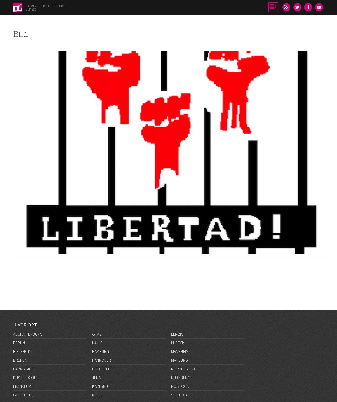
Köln (97, 395)
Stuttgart (181, 395)
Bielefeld (22, 351)
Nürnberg (180, 377)
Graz (97, 334)
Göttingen (23, 395)
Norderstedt (184, 368)
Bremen (20, 360)
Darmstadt (23, 368)
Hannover (101, 360)
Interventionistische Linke (44, 7)
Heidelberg (102, 368)
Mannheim (180, 351)
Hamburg (100, 351)
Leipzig (177, 334)
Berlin (19, 342)
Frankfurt (23, 386)
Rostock (180, 386)
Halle (97, 342)
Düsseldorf (24, 377)
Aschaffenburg (27, 334)
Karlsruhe (102, 386)
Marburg (179, 360)
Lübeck (178, 342)
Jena (96, 377)
